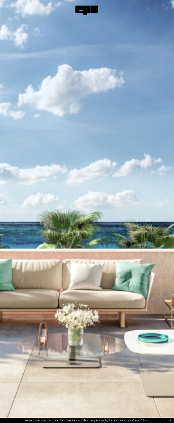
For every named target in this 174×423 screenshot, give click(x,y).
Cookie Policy (139, 420)
